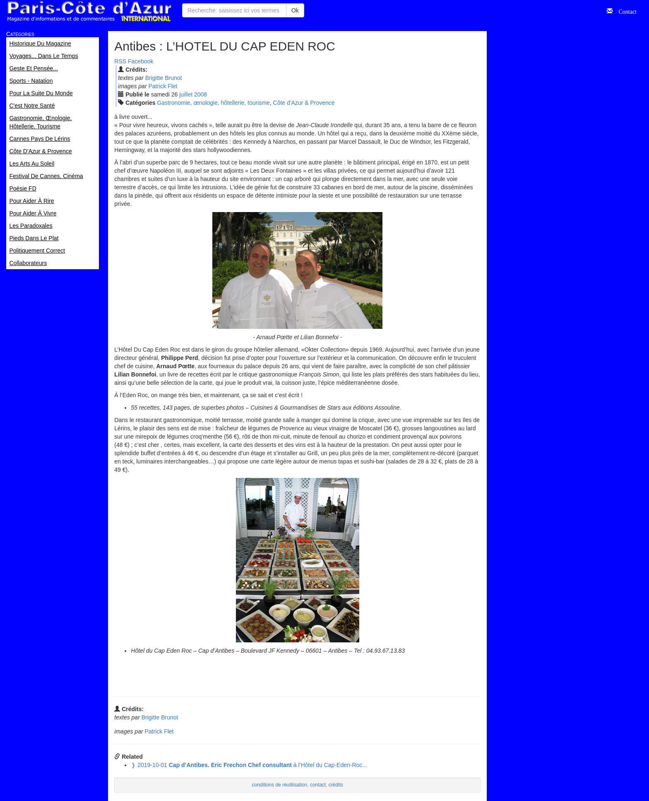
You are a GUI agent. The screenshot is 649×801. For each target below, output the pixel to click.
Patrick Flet (162, 86)
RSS (120, 61)
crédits (336, 785)
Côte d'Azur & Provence (304, 102)
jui (185, 94)
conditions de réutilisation (280, 785)
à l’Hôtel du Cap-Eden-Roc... (249, 765)
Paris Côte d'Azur (89, 11)
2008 (200, 94)
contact (318, 785)
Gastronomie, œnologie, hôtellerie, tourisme (213, 102)
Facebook (140, 61)
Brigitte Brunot (163, 78)
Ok (295, 10)
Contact (625, 10)
